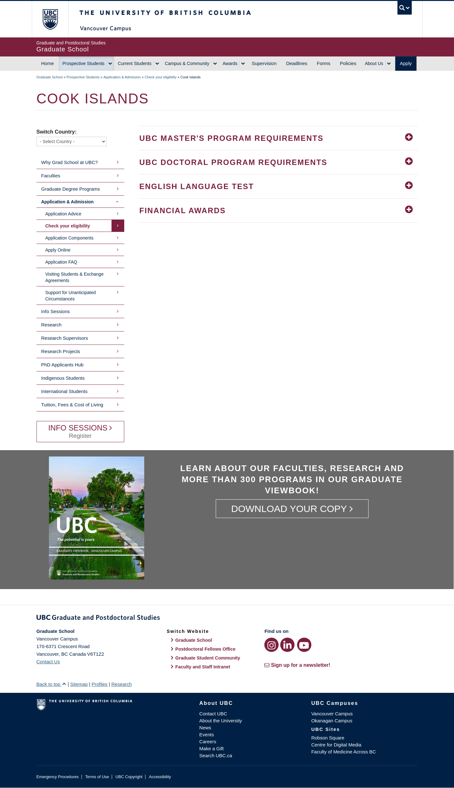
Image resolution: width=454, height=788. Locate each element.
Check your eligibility (160, 77)
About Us (374, 63)
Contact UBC (213, 713)
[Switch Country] (71, 141)
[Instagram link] (271, 645)
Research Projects (60, 351)
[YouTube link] (304, 645)
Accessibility (160, 776)
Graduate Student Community (207, 657)
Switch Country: (57, 132)
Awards (230, 63)
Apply (406, 63)
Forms (323, 63)
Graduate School (50, 77)
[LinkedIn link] (287, 645)
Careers (207, 741)
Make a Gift (211, 748)
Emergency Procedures (58, 776)
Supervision (264, 63)
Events (206, 734)
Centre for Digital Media (336, 744)
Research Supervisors (64, 338)
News (205, 727)
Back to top (51, 684)
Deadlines (297, 63)
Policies (348, 63)
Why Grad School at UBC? (69, 162)
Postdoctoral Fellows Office (205, 649)
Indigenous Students (63, 378)
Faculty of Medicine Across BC (343, 751)
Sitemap (79, 684)
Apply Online (58, 250)
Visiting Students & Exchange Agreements (74, 277)
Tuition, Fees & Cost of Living (72, 404)
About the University (220, 720)
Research (51, 324)
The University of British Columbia (50, 19)
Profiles (99, 684)
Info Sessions (55, 311)
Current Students (135, 63)
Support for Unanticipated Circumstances (70, 295)
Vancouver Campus (332, 713)
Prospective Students (84, 63)
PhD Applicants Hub (62, 364)
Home (47, 63)
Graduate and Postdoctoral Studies (227, 618)
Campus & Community (187, 63)
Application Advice (63, 213)
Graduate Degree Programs (70, 189)
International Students (64, 391)
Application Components (69, 237)
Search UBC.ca (215, 755)
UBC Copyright (128, 776)
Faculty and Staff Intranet (202, 666)
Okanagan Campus (331, 720)
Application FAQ (61, 262)
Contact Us (48, 661)
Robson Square (327, 737)
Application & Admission (122, 77)
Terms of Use (97, 776)
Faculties (50, 175)
